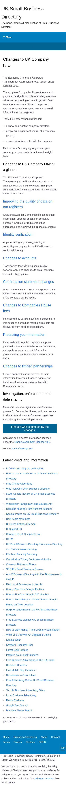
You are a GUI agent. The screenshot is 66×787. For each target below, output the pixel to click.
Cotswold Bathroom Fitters (21, 564)
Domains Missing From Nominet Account (29, 508)
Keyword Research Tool (19, 644)
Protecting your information (24, 335)
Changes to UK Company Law (23, 534)
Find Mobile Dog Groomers (21, 670)
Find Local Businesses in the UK (24, 584)
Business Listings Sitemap (21, 524)
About (44, 737)
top (63, 747)
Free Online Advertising (19, 483)
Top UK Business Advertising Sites (25, 690)
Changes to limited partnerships (28, 366)
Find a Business (15, 700)
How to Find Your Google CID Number (27, 594)
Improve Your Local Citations (22, 655)
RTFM (9, 539)
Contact (55, 737)
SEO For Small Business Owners (24, 569)
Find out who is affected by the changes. (30, 428)
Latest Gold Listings (17, 650)
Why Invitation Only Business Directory (28, 488)
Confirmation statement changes (28, 282)
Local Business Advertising (21, 695)
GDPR (42, 742)
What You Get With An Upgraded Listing (28, 634)
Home (6, 737)
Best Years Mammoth (18, 519)
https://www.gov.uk (22, 448)
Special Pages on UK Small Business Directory (32, 513)
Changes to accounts (19, 258)
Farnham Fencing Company (21, 554)
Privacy (18, 742)
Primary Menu (33, 37)
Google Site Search (17, 705)
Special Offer (13, 639)
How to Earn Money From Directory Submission (32, 629)
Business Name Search (19, 710)
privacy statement (45, 778)
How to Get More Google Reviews (25, 589)
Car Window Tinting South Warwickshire (28, 559)
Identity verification (17, 234)
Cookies (30, 742)
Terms (6, 742)
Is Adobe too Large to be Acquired (25, 468)
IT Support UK (14, 529)
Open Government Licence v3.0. (32, 441)
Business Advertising (25, 737)
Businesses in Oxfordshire (20, 675)
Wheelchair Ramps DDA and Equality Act (29, 503)
